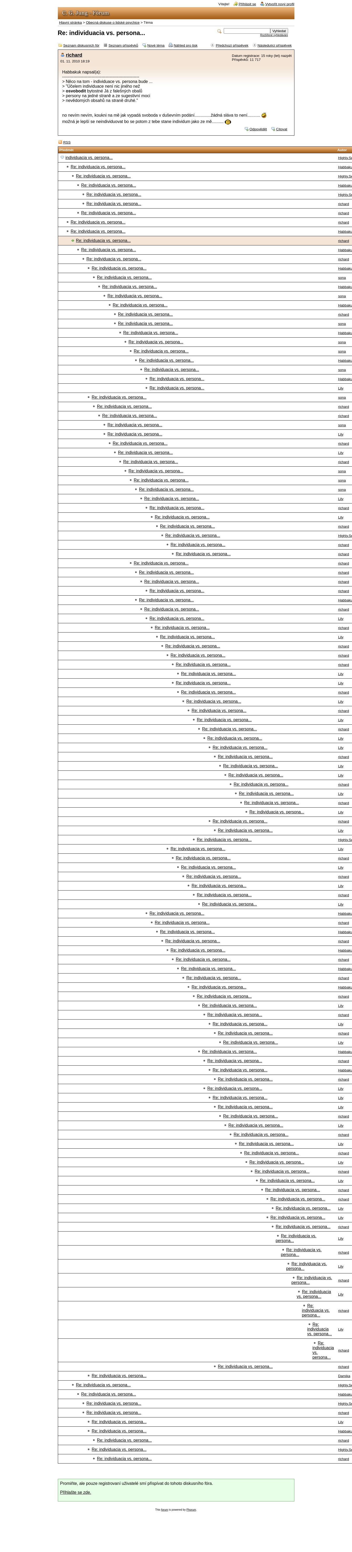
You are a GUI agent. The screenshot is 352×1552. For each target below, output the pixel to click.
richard (74, 55)
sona (342, 278)
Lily (340, 388)
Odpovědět (258, 129)
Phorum (191, 1509)
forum (164, 1509)
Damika (344, 1376)
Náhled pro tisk (186, 45)
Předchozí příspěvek (232, 45)
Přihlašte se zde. (75, 1492)
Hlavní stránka (70, 22)
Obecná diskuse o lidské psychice (113, 22)
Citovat (281, 129)
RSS (67, 142)
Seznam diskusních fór (81, 45)
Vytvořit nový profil (279, 4)
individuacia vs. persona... (89, 157)
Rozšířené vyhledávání (274, 35)
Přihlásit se (247, 4)
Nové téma (156, 45)
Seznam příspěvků (123, 45)
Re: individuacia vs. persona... (98, 167)
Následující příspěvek (275, 45)
